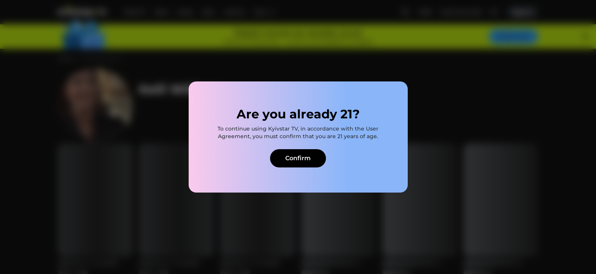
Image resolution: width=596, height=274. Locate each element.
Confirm (298, 158)
